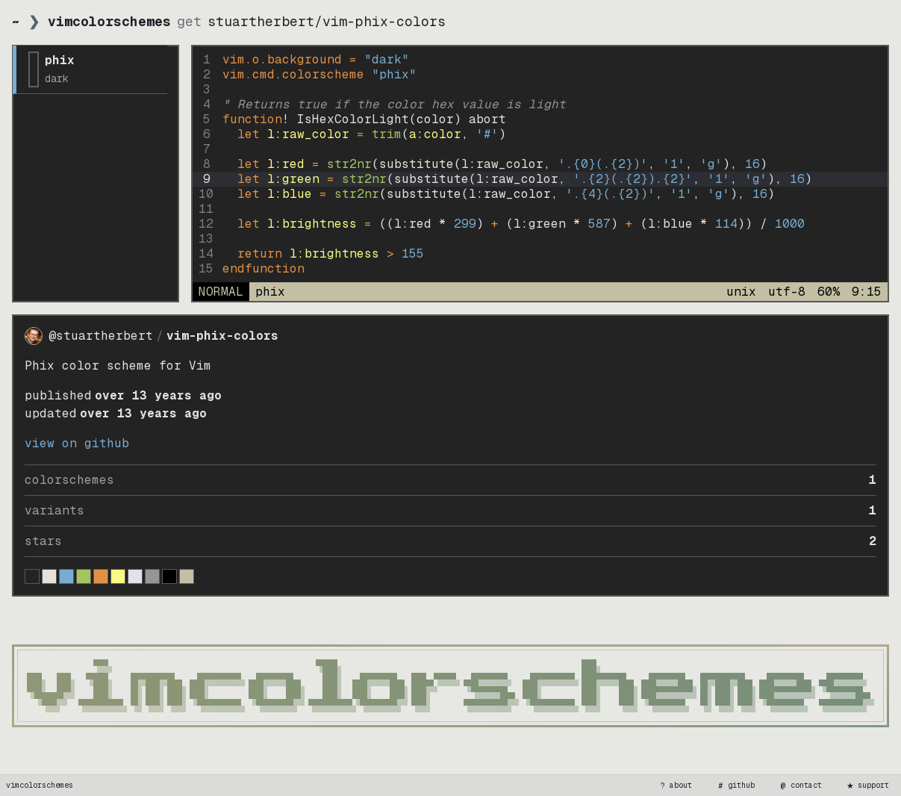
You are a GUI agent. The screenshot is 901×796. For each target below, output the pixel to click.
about (675, 785)
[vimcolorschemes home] (450, 685)
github (735, 785)
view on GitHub (77, 443)
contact (800, 785)
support (867, 785)
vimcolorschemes (39, 785)
